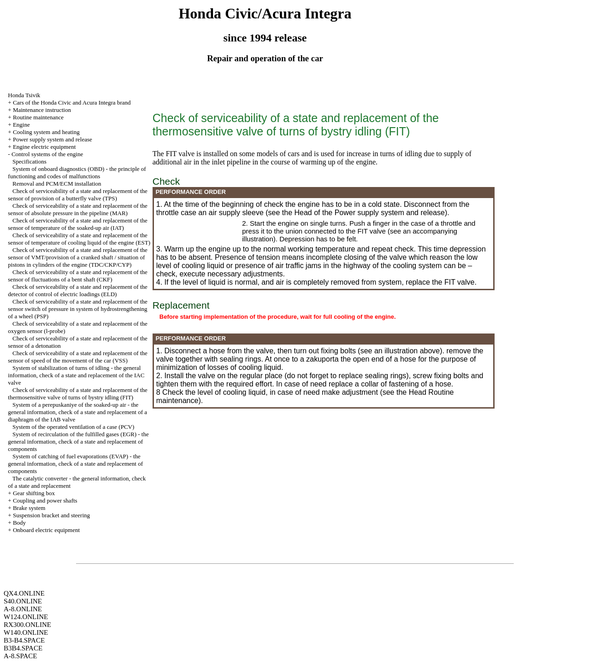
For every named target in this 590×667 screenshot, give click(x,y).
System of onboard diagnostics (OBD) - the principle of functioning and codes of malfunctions (77, 172)
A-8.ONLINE (23, 609)
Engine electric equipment (44, 146)
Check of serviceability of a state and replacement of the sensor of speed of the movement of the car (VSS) (78, 357)
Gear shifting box (34, 493)
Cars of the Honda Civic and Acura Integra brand (72, 102)
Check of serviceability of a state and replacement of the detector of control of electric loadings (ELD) (78, 290)
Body (19, 522)
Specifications (29, 161)
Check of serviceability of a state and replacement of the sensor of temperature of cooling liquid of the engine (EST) (79, 239)
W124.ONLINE (26, 616)
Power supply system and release (52, 139)
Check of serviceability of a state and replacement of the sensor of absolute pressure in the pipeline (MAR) (78, 209)
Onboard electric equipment (46, 530)
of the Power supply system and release (379, 212)
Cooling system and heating (46, 132)
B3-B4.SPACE (24, 640)
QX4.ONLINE (24, 593)
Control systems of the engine (47, 154)
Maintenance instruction (42, 109)
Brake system (29, 507)
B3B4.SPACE (23, 648)
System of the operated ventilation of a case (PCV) (73, 426)
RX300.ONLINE (27, 624)
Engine (21, 124)
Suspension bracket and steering (51, 515)
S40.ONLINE (23, 601)
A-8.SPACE (20, 656)
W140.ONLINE (26, 632)
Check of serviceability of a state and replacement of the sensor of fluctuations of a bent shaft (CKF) (78, 276)
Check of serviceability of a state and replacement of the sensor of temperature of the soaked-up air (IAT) (78, 224)
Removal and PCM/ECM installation (56, 183)
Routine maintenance (38, 117)
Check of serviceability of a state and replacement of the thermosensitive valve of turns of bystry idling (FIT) (78, 393)
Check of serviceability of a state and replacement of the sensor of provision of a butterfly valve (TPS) (78, 194)
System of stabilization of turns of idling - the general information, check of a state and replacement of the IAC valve (76, 375)
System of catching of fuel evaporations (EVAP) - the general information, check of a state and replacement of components (75, 463)
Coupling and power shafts (45, 500)
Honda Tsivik (24, 95)
